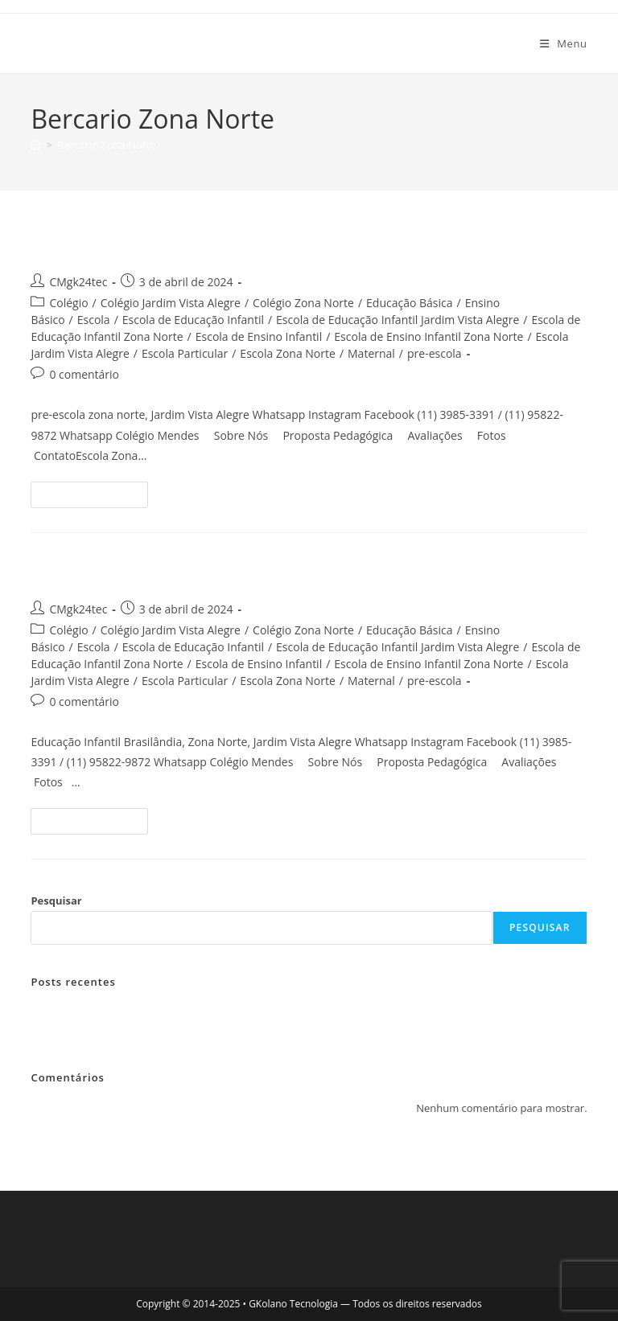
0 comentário (84, 374)
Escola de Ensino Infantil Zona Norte (428, 336)
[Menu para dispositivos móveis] (563, 43)
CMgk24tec (78, 281)
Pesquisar (56, 900)
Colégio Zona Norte (303, 302)
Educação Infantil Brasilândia (173, 570)
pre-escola (434, 353)
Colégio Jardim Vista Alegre (171, 302)
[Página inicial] (36, 144)
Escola (93, 319)
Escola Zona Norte (288, 353)
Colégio (68, 302)
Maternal (371, 353)
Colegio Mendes (102, 43)
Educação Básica (409, 302)
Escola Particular (185, 353)
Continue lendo (96, 497)
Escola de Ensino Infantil (259, 336)
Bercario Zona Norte (106, 144)
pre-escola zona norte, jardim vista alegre (233, 244)
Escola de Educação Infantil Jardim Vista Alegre (397, 319)
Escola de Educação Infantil (193, 319)
